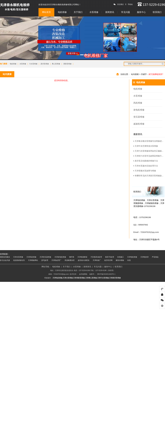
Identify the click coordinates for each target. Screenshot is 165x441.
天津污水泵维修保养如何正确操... (148, 151)
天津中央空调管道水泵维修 (145, 146)
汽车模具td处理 (96, 257)
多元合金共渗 (5, 260)
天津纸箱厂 (97, 260)
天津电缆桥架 (82, 257)
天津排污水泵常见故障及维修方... (148, 156)
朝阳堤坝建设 (5, 257)
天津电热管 (144, 257)
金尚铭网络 (83, 274)
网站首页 (46, 12)
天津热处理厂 (56, 260)
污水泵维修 (33, 64)
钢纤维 (71, 257)
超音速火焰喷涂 (83, 260)
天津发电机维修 (60, 257)
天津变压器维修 (45, 257)
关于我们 (78, 12)
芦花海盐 (155, 257)
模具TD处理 (109, 257)
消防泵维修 (67, 64)
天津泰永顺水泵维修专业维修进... (148, 141)
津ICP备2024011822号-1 (106, 274)
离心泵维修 (56, 64)
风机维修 (137, 103)
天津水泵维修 (18, 257)
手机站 (129, 4)
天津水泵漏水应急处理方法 (145, 166)
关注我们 (119, 4)
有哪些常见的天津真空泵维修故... (148, 176)
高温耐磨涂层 (70, 260)
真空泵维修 (45, 64)
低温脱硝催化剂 (19, 260)
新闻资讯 (109, 12)
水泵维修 (94, 12)
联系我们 (157, 12)
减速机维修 (138, 124)
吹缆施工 (120, 257)
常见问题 (125, 12)
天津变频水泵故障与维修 (144, 171)
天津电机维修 (132, 257)
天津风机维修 (31, 257)
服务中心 (141, 12)
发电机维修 (138, 110)
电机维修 (62, 12)
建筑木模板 (120, 260)
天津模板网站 (33, 260)
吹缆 (129, 260)
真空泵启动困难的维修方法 (145, 161)
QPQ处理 (44, 260)
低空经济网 (108, 260)
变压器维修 (138, 117)
